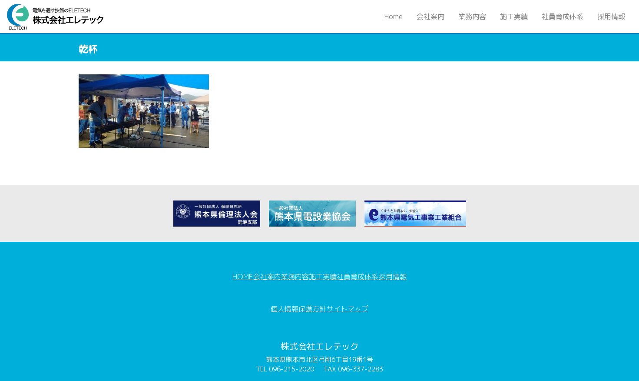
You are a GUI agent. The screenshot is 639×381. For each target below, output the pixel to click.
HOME (225, 271)
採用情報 (611, 16)
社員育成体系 (562, 16)
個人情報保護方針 (295, 293)
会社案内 (430, 16)
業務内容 (472, 16)
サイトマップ (351, 293)
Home (397, 16)
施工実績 (514, 16)
